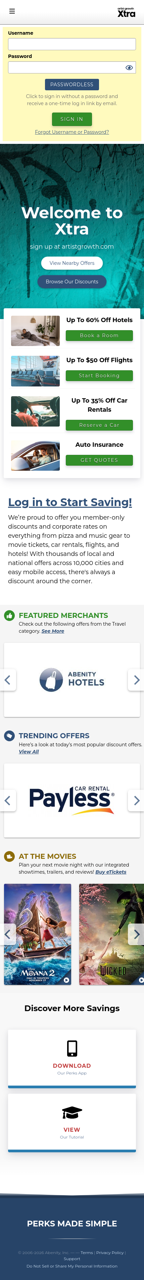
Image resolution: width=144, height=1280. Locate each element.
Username (20, 33)
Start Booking (99, 376)
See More (53, 631)
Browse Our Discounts (72, 282)
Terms (87, 1252)
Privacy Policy (110, 1252)
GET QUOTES (99, 460)
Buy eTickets (110, 872)
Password (20, 56)
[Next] (136, 680)
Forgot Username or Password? (72, 132)
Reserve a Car (99, 425)
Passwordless (72, 85)
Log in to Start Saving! (70, 502)
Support (72, 1258)
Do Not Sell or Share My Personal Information (72, 1266)
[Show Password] (129, 68)
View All (29, 752)
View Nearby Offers (72, 263)
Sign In (71, 119)
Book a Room (99, 336)
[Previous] (8, 680)
